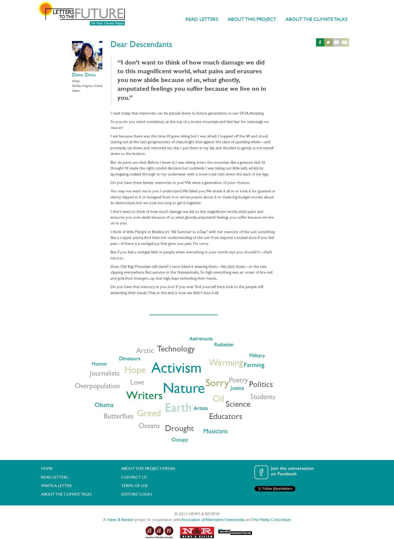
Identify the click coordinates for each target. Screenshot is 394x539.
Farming (254, 364)
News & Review (120, 519)
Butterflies (119, 416)
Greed (149, 412)
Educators (225, 416)
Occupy (180, 439)
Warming (226, 362)
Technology (176, 348)
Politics (261, 384)
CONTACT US (134, 477)
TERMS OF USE (134, 485)
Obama (104, 404)
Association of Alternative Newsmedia (212, 519)
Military (257, 355)
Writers (144, 395)
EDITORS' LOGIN (136, 494)
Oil (218, 398)
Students (262, 396)
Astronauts (201, 338)
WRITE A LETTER (56, 485)
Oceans (149, 425)
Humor (99, 363)
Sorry (217, 382)
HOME (47, 468)
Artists (201, 408)
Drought (179, 428)
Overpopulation (97, 385)
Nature (184, 387)
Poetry (238, 380)
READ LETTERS (202, 19)
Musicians (215, 430)
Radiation (224, 344)
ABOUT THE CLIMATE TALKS (316, 19)
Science (238, 403)
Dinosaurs (129, 358)
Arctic (145, 350)
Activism (176, 367)
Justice (237, 388)
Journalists (105, 373)
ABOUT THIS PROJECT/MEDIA (148, 468)
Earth (178, 407)
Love (137, 382)
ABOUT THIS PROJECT (252, 19)
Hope (135, 369)
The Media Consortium (271, 519)
